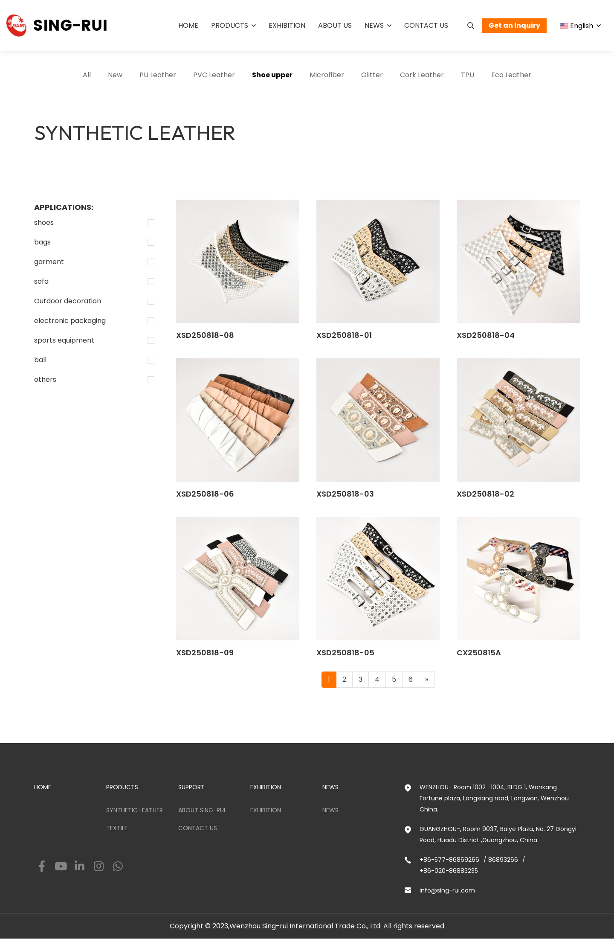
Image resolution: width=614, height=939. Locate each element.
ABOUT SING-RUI (201, 810)
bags (42, 242)
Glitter (372, 75)
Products (229, 25)
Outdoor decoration (67, 301)
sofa (41, 281)
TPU (467, 75)
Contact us (426, 25)
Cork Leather (422, 75)
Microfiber (327, 75)
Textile (116, 828)
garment (49, 262)
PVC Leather (214, 75)
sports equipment (64, 340)
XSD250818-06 (205, 493)
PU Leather (157, 75)
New (115, 75)
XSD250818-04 (486, 335)
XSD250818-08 (205, 335)
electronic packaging (70, 321)
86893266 (503, 859)
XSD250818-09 (205, 652)
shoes (44, 222)
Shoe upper (272, 75)
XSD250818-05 (345, 652)
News (374, 25)
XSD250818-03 (345, 493)
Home (188, 25)
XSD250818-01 (344, 335)
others (45, 379)
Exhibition (287, 25)
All (87, 75)
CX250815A (479, 652)
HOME (42, 787)
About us (335, 25)
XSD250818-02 (485, 493)
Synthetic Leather (134, 810)
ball (40, 360)
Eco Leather (511, 75)
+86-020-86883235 (449, 870)
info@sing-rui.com (447, 890)
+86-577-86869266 (449, 859)
